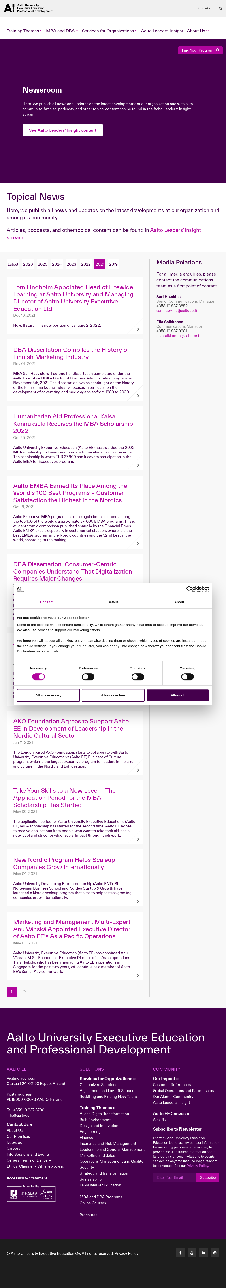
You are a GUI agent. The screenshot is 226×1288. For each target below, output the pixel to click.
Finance (86, 1137)
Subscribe (208, 1177)
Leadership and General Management (112, 1149)
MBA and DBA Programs (101, 1197)
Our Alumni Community (173, 1096)
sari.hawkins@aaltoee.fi (176, 310)
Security (87, 1167)
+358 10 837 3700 (28, 1110)
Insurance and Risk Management (108, 1143)
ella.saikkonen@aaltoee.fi (178, 335)
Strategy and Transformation (104, 1173)
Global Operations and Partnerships (183, 1090)
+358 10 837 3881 (171, 331)
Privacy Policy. (198, 1166)
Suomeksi (203, 8)
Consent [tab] (47, 602)
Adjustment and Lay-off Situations (109, 1090)
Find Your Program (200, 50)
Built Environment (95, 1120)
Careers (13, 1148)
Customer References (172, 1085)
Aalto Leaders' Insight (162, 30)
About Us (15, 1130)
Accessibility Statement (27, 1178)
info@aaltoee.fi (20, 1115)
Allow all (177, 695)
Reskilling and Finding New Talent (108, 1096)
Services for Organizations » (108, 1078)
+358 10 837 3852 (172, 306)
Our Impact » (166, 1078)
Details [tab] (113, 602)
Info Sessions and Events (28, 1154)
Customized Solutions (98, 1085)
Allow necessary (49, 695)
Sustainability (91, 1179)
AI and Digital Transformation (104, 1114)
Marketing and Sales (97, 1155)
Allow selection (113, 695)
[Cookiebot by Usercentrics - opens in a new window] (189, 589)
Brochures (88, 1215)
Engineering (90, 1131)
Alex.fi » (160, 1120)
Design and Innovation (99, 1125)
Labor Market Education (101, 1185)
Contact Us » (19, 1124)
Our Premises (18, 1136)
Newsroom (16, 1142)
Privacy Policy (126, 1253)
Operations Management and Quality (111, 1161)
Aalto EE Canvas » (171, 1113)
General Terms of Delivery (29, 1160)
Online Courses (93, 1203)
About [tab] (179, 602)
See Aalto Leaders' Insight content (62, 130)
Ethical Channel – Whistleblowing (35, 1166)
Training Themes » (98, 1107)
